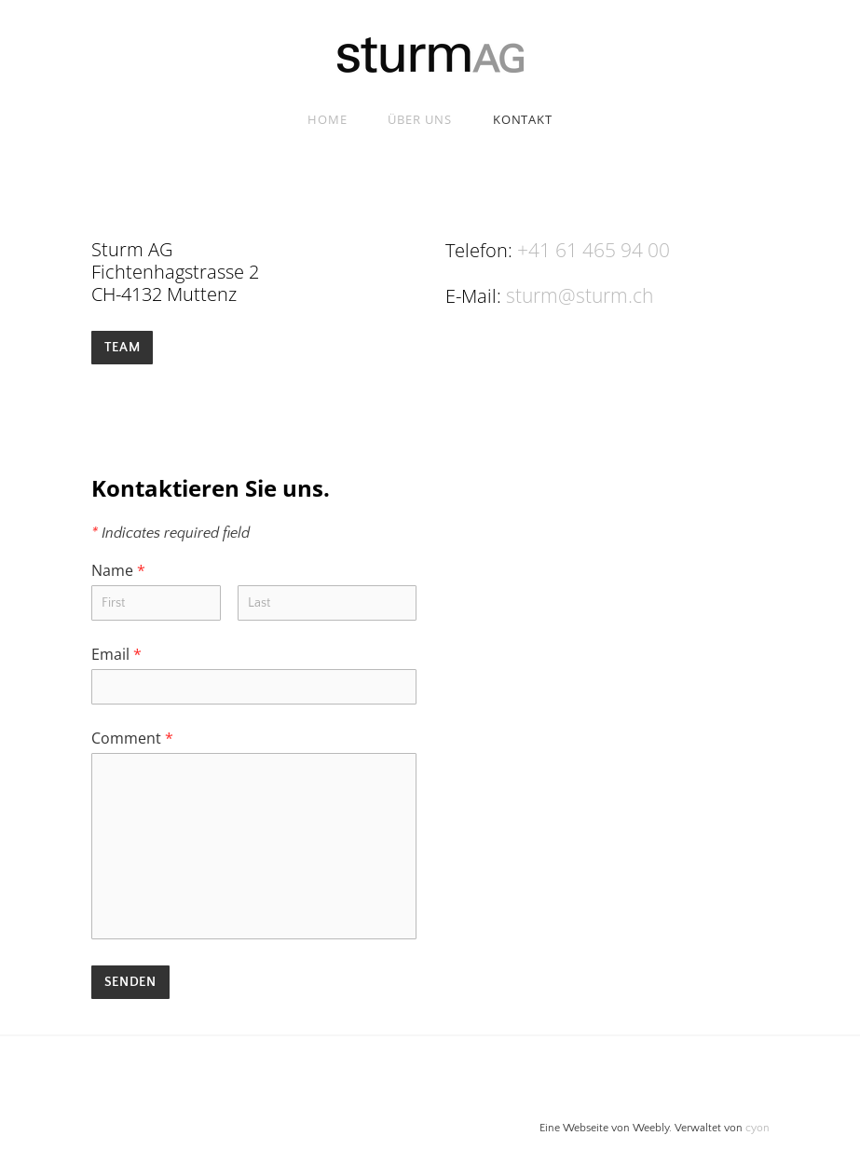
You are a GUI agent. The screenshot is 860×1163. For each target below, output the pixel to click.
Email (116, 652)
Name (118, 568)
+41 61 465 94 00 (588, 249)
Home (327, 119)
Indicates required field (170, 531)
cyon (757, 1126)
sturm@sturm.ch (577, 294)
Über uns (419, 119)
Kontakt (523, 119)
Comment (132, 736)
